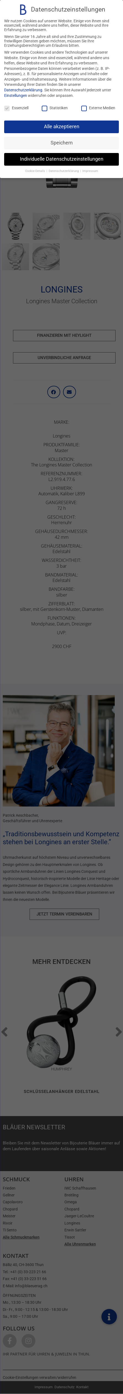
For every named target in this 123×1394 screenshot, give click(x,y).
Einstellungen (15, 95)
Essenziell (16, 108)
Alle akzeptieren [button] (61, 126)
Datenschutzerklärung (23, 90)
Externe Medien (98, 108)
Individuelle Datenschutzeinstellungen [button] (61, 159)
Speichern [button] (62, 143)
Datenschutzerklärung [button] (64, 171)
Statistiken (55, 108)
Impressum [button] (90, 171)
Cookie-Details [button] (35, 171)
